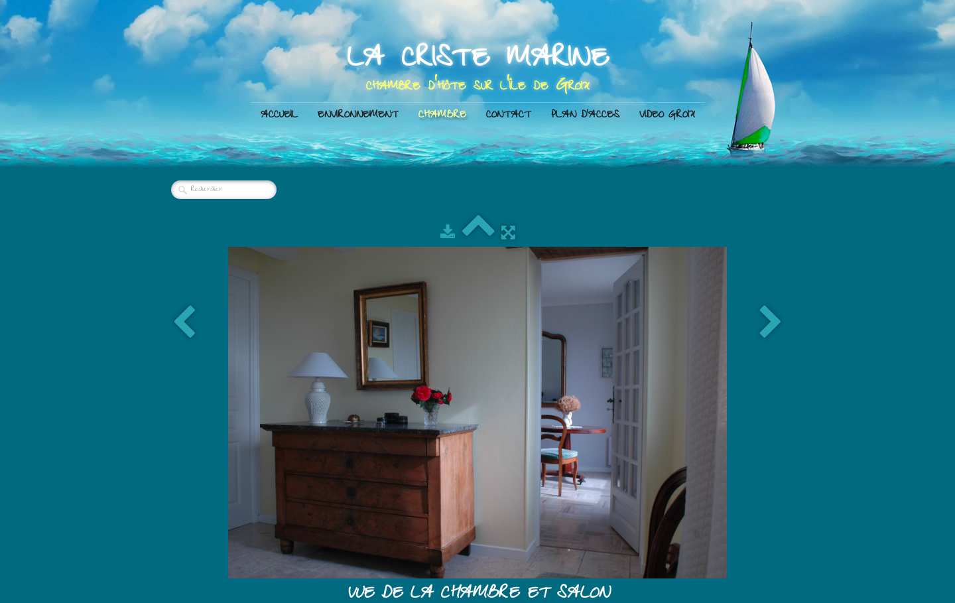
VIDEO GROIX (667, 116)
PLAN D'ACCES (585, 116)
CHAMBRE (442, 116)
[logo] (478, 68)
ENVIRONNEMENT (358, 116)
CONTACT (508, 116)
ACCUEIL (279, 116)
